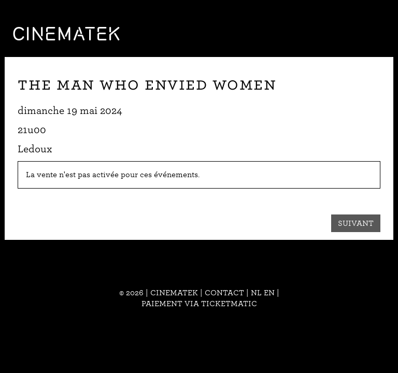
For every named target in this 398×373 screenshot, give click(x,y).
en (269, 292)
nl (256, 292)
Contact (224, 292)
